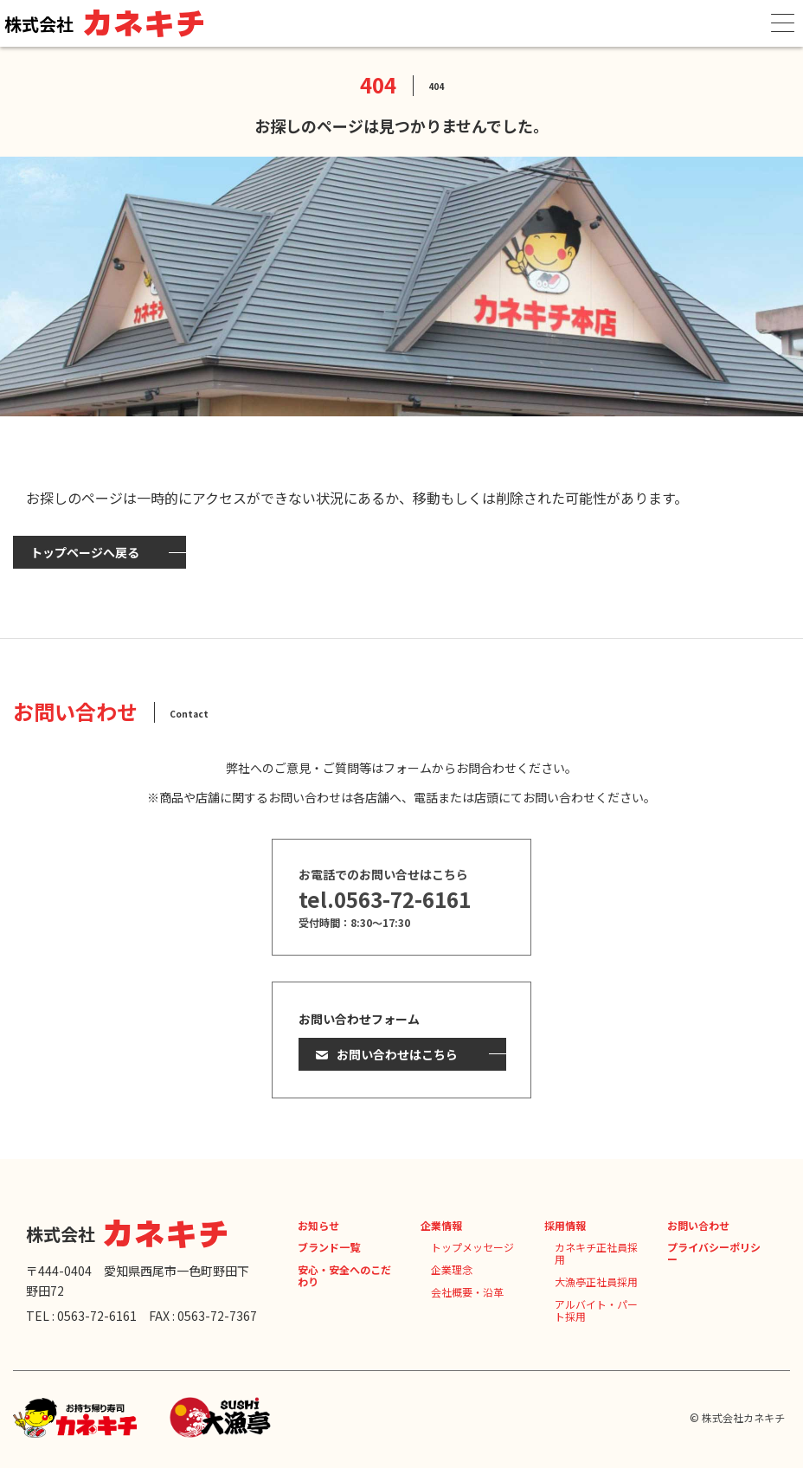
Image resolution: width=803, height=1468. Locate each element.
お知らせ (318, 1225)
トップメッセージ (472, 1246)
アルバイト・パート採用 (596, 1310)
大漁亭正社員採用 (596, 1281)
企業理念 (451, 1269)
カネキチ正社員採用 (596, 1252)
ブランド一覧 (329, 1246)
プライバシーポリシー (714, 1252)
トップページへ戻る (84, 552)
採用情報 (565, 1225)
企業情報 (441, 1225)
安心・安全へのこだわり (344, 1275)
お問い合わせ (698, 1225)
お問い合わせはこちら (397, 1054)
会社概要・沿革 (467, 1291)
